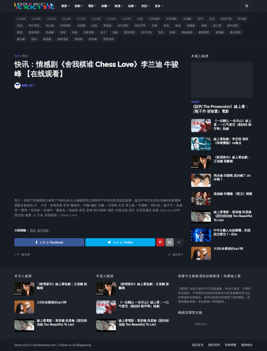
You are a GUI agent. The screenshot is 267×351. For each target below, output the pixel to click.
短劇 (115, 32)
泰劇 (204, 25)
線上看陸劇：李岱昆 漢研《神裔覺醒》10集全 (231, 141)
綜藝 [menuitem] (104, 6)
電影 (161, 32)
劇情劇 (220, 32)
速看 (63, 32)
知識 (94, 25)
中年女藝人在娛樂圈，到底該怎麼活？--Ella (232, 232)
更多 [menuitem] (158, 6)
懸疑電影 (63, 39)
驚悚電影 (108, 39)
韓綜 (34, 39)
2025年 (111, 18)
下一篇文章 (23, 254)
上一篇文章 (174, 254)
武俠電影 (65, 25)
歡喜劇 (93, 39)
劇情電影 (204, 32)
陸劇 (74, 32)
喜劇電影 (89, 32)
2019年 (21, 18)
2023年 (81, 18)
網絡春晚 (187, 32)
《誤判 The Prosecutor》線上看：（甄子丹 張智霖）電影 (220, 108)
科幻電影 (123, 25)
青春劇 (107, 25)
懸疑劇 (79, 39)
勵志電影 (235, 32)
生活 (212, 18)
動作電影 (233, 25)
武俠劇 (81, 25)
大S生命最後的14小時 (228, 248)
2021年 (51, 18)
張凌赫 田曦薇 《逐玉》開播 (233, 194)
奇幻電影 (34, 25)
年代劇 (242, 18)
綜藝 (172, 32)
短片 (103, 32)
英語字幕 (140, 25)
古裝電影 (171, 18)
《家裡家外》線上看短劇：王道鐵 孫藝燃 (232, 159)
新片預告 (146, 32)
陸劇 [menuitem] (77, 6)
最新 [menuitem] (64, 6)
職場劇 (47, 39)
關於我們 (214, 345)
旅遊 (178, 25)
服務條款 (247, 345)
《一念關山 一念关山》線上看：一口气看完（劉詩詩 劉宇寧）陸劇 (232, 125)
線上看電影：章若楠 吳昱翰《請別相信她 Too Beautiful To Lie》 (233, 216)
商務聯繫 (230, 345)
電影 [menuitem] (91, 6)
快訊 (19, 25)
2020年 (36, 18)
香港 (166, 25)
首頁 (17, 56)
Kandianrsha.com (44, 345)
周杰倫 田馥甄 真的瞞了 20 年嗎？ (232, 178)
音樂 (154, 25)
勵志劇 (21, 39)
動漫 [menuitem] (117, 6)
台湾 (200, 18)
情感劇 (50, 32)
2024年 (96, 18)
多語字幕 (226, 18)
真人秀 (217, 25)
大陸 (140, 18)
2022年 (66, 18)
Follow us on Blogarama (75, 345)
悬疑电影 (34, 32)
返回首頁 (197, 345)
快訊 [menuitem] (144, 6)
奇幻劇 (50, 25)
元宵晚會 (154, 18)
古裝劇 (187, 18)
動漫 (19, 32)
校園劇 (191, 25)
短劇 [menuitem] (131, 6)
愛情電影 (129, 32)
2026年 (126, 18)
